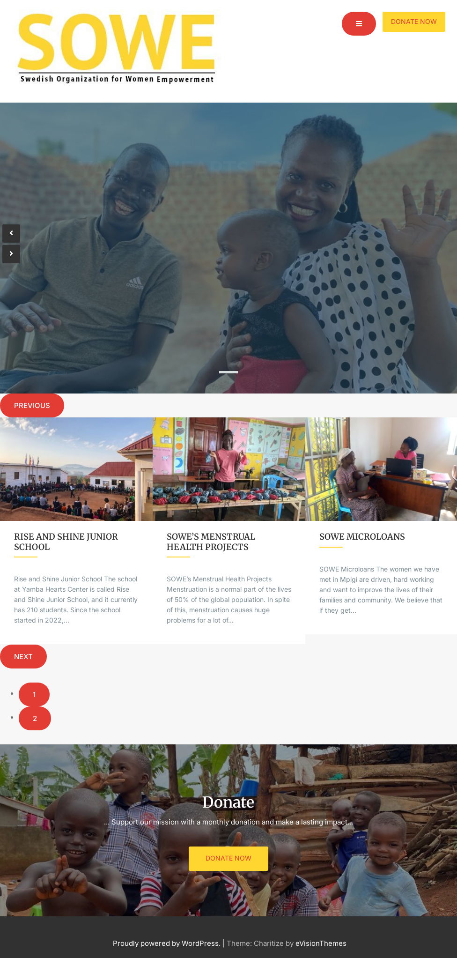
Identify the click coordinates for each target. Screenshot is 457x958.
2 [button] (35, 718)
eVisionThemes (320, 943)
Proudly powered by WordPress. (167, 943)
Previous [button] (32, 405)
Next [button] (23, 656)
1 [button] (34, 694)
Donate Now (414, 21)
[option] (76, 531)
